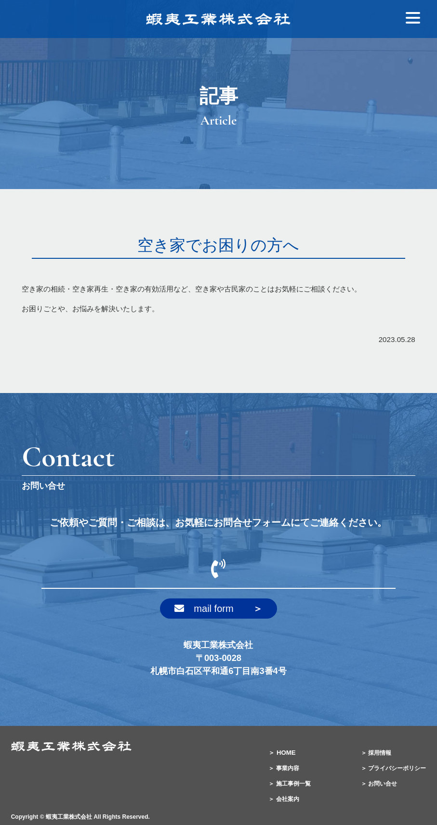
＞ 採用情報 (376, 752)
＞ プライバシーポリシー (393, 768)
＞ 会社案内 (283, 799)
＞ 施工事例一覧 (289, 783)
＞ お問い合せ (379, 783)
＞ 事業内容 (283, 768)
